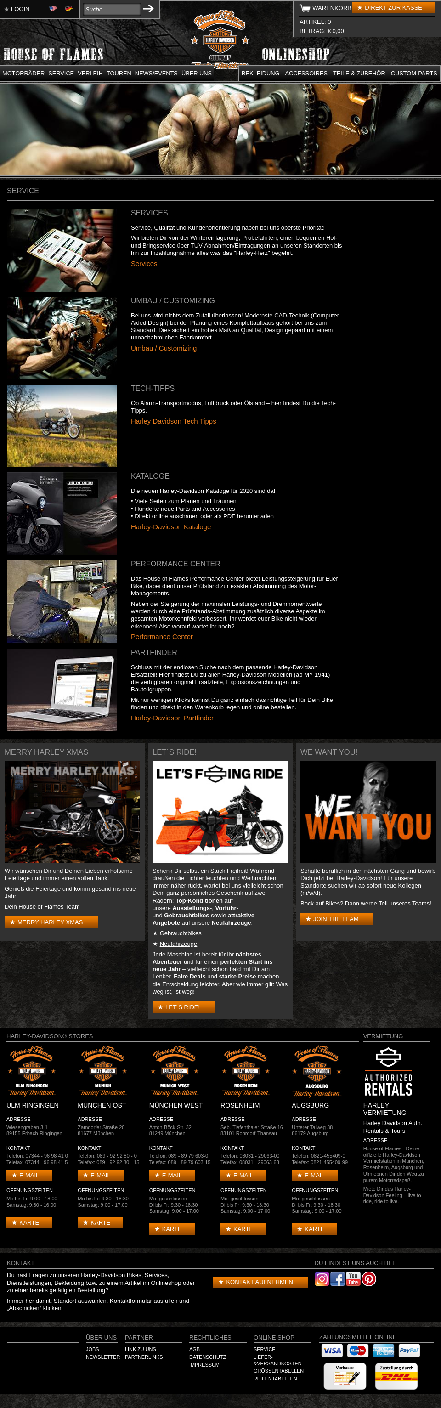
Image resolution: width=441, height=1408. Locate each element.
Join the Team (335, 919)
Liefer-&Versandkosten (278, 1360)
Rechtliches (210, 1337)
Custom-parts (414, 73)
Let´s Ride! (182, 1007)
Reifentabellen (275, 1378)
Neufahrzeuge (179, 943)
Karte (29, 1222)
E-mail (29, 1175)
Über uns (196, 73)
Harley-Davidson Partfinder (172, 718)
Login (20, 9)
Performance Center (162, 636)
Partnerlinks (144, 1357)
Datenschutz (207, 1357)
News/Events (156, 73)
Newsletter (103, 1357)
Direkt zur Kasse (393, 7)
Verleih (90, 73)
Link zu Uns (140, 1349)
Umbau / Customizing (164, 348)
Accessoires (306, 73)
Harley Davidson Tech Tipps (173, 421)
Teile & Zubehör (359, 73)
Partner (139, 1337)
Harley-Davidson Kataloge (171, 527)
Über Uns (101, 1337)
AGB (194, 1349)
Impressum (204, 1365)
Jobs (92, 1349)
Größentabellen (279, 1371)
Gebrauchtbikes (181, 933)
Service (61, 73)
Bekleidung (261, 73)
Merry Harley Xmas (50, 922)
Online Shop (274, 1337)
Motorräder (23, 73)
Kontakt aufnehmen (259, 1281)
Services (144, 263)
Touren (119, 73)
